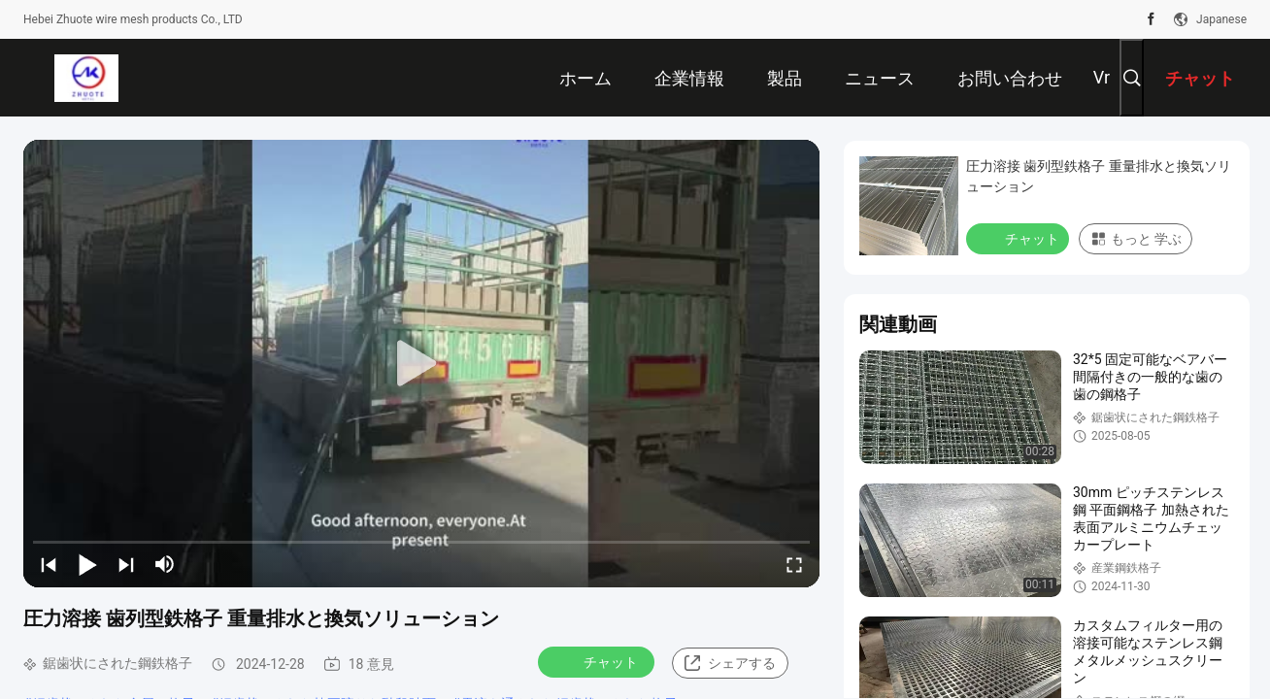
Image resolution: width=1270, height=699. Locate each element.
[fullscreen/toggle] (794, 564)
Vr (1101, 77)
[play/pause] (87, 564)
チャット (598, 661)
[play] (421, 364)
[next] (126, 564)
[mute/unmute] (165, 564)
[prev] (48, 564)
